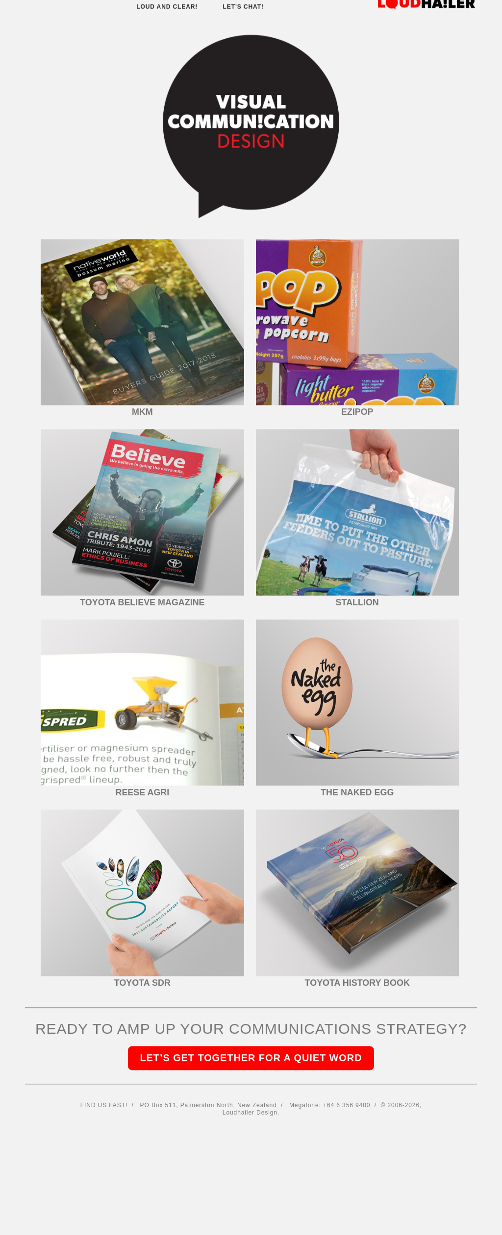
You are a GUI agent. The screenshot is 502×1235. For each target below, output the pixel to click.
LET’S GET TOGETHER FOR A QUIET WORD (251, 1001)
